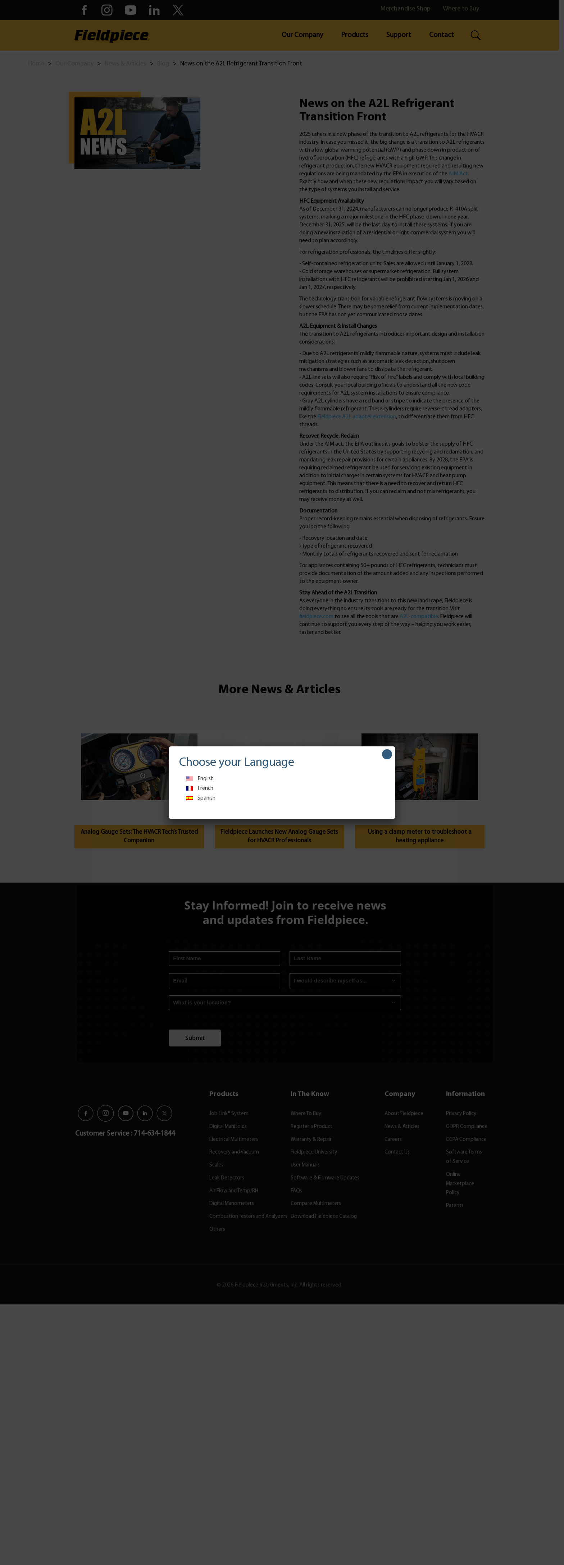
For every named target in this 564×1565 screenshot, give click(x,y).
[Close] (387, 754)
